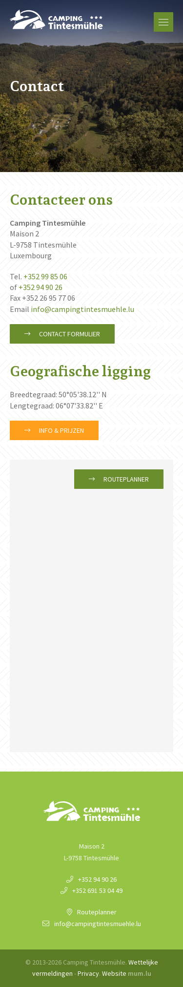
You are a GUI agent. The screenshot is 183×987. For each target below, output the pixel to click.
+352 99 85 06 (45, 276)
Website (114, 973)
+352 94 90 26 (40, 287)
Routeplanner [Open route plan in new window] (126, 479)
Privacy (88, 973)
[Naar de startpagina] (56, 19)
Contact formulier (69, 333)
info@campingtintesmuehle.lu (82, 309)
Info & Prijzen (61, 430)
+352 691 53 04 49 (97, 890)
